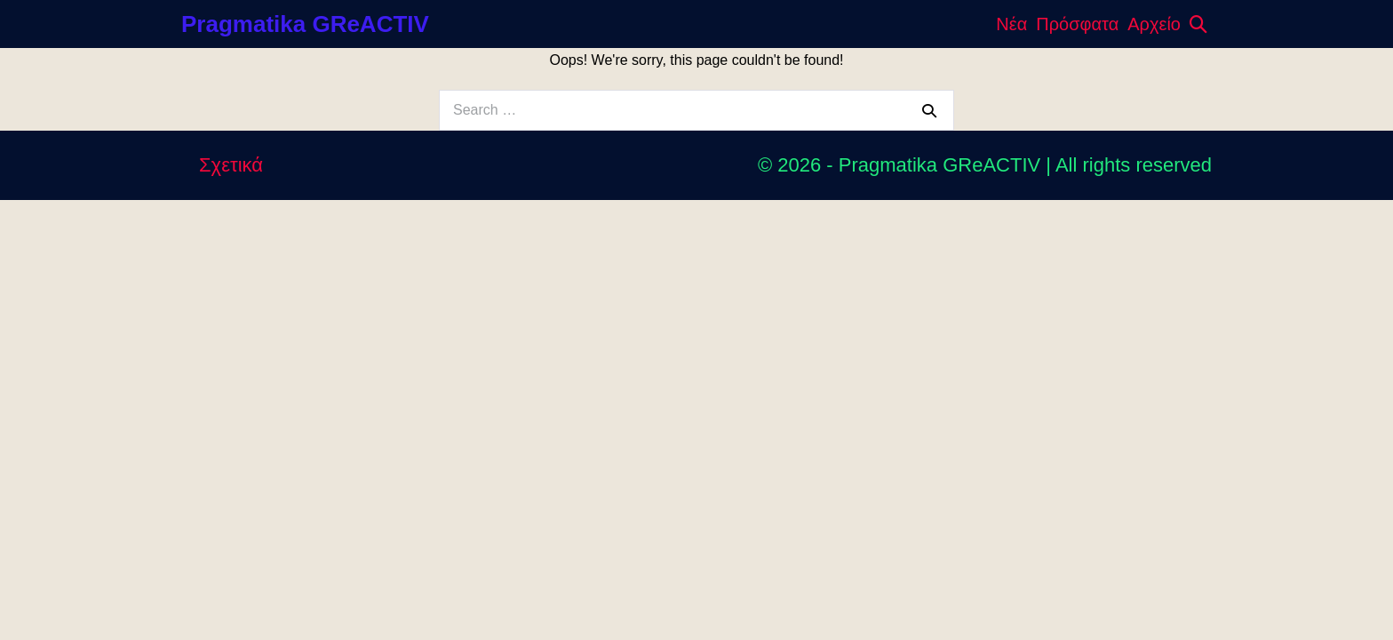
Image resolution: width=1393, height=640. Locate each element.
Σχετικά (231, 165)
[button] (1198, 24)
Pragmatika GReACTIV (305, 24)
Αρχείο (1154, 24)
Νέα (1011, 24)
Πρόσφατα (1077, 24)
